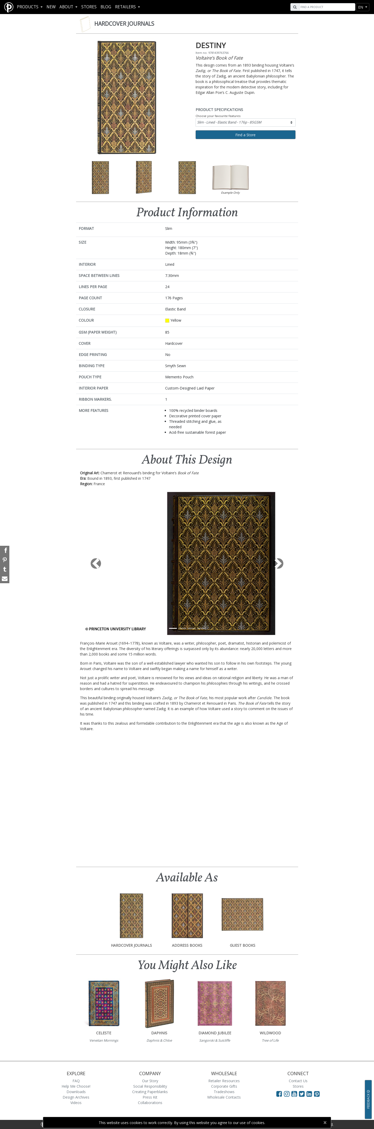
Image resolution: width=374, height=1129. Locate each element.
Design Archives (76, 1097)
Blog (106, 7)
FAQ (76, 1080)
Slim (229, 122)
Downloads (76, 1091)
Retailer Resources (224, 1080)
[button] (96, 563)
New (51, 7)
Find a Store (245, 134)
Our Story (150, 1080)
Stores (89, 7)
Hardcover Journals (124, 23)
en (361, 7)
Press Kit (150, 1097)
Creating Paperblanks (150, 1091)
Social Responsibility (150, 1086)
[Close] (325, 1122)
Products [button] (28, 7)
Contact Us (298, 1080)
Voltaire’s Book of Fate (219, 58)
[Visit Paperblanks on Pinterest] (317, 1093)
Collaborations (150, 1102)
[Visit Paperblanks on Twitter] (302, 1093)
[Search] (326, 7)
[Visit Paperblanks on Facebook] (279, 1093)
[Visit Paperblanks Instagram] (287, 1093)
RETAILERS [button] (126, 7)
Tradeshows (224, 1091)
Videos (76, 1102)
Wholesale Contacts (224, 1097)
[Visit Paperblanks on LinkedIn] (310, 1093)
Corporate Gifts (224, 1086)
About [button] (66, 7)
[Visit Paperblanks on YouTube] (295, 1093)
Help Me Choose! (76, 1086)
